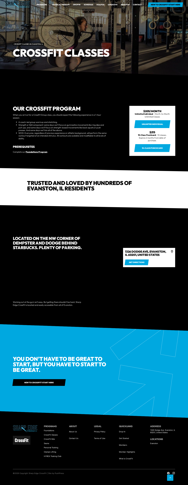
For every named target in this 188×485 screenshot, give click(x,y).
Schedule (88, 4)
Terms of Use (99, 438)
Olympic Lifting (50, 452)
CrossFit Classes (51, 435)
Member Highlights (127, 452)
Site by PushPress (56, 473)
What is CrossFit (126, 458)
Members (123, 445)
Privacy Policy (99, 431)
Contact (137, 4)
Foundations (49, 430)
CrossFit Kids (49, 439)
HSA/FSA (100, 4)
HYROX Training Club (52, 456)
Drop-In (122, 431)
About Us (73, 431)
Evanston (154, 443)
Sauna (46, 443)
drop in (76, 4)
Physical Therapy (61, 4)
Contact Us (73, 438)
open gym (112, 4)
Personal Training (51, 447)
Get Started (124, 438)
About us (125, 4)
